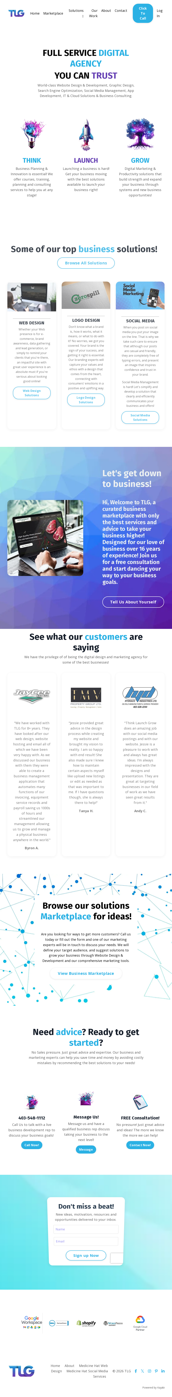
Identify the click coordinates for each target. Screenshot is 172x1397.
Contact (121, 10)
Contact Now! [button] (140, 1145)
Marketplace (53, 13)
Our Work (93, 13)
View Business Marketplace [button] (86, 973)
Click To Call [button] (143, 13)
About (106, 10)
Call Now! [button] (31, 1145)
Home (35, 13)
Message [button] (86, 1149)
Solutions (76, 13)
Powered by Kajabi (153, 1387)
